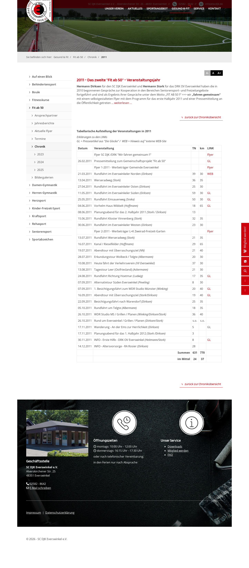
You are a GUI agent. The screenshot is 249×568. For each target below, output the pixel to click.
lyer (211, 155)
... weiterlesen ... (121, 103)
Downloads (175, 446)
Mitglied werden (178, 451)
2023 (40, 154)
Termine (40, 139)
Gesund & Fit (181, 8)
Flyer (210, 167)
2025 (40, 170)
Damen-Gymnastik (44, 185)
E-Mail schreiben (40, 488)
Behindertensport (44, 84)
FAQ (170, 455)
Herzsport (39, 200)
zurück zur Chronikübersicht (203, 117)
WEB (210, 174)
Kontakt (214, 8)
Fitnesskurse (40, 100)
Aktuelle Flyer (43, 131)
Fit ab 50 (78, 57)
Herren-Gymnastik (44, 193)
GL (209, 161)
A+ (219, 73)
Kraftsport (39, 216)
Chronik (92, 57)
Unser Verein (114, 8)
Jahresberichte (44, 123)
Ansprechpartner (46, 115)
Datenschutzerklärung (59, 512)
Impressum (33, 512)
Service (199, 8)
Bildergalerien (44, 177)
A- (207, 73)
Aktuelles (135, 8)
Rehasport (39, 224)
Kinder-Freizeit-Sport (46, 208)
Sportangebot (157, 8)
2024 (40, 162)
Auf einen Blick (42, 77)
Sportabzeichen (42, 239)
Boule (36, 92)
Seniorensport (41, 232)
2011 (104, 57)
